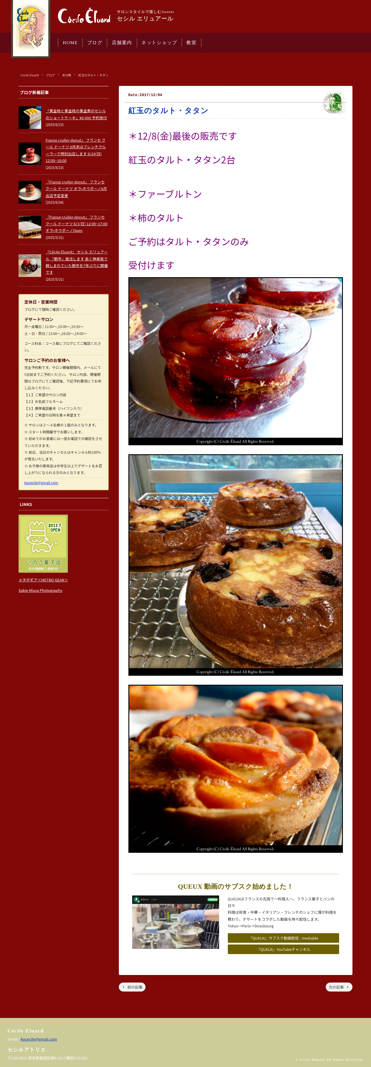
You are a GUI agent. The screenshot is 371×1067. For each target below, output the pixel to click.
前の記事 (135, 987)
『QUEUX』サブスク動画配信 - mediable (283, 938)
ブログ (95, 42)
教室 (191, 42)
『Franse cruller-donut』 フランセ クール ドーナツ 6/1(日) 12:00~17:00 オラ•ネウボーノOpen (76, 223)
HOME (70, 42)
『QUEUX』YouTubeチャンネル (283, 949)
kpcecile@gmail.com (41, 482)
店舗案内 (122, 42)
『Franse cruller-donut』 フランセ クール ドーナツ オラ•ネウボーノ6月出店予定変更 (76, 188)
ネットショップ (159, 42)
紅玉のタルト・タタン (93, 75)
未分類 (66, 75)
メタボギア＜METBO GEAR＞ (43, 580)
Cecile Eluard (30, 75)
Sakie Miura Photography (40, 590)
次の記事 (336, 987)
